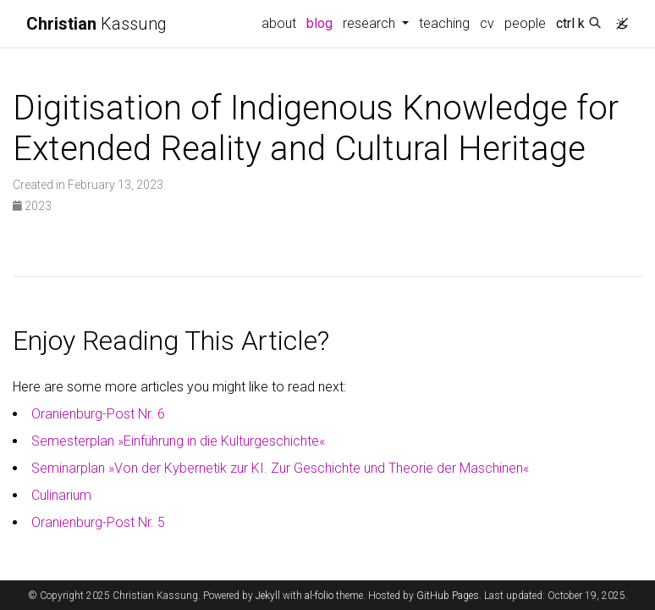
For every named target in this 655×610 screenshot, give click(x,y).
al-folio (319, 596)
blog (319, 23)
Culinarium (61, 495)
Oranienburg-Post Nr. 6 (98, 414)
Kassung (96, 24)
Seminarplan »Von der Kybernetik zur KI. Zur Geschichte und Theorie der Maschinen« (280, 468)
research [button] (371, 23)
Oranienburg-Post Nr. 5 (98, 522)
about (278, 23)
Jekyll (268, 596)
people (525, 23)
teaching (444, 23)
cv (487, 23)
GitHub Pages (447, 596)
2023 (32, 206)
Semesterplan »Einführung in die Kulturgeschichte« (178, 441)
